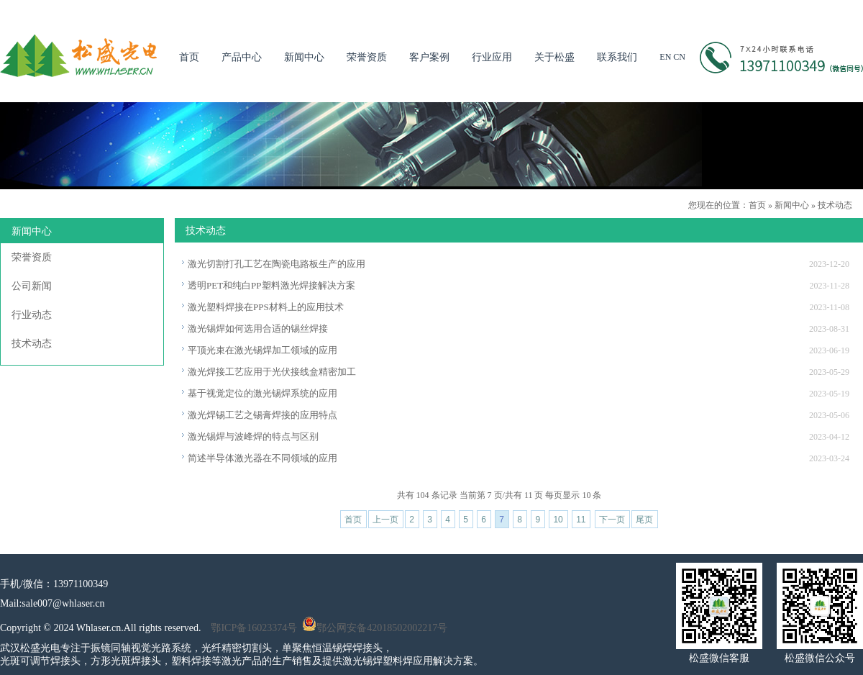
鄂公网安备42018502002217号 (374, 627)
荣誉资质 (367, 57)
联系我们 (617, 57)
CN (679, 57)
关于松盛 (554, 57)
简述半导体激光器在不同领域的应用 (262, 458)
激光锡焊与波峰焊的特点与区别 (253, 436)
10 (557, 520)
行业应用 (492, 57)
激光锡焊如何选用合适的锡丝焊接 (258, 328)
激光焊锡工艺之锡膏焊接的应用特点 (262, 414)
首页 (189, 57)
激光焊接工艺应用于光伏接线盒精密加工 (272, 371)
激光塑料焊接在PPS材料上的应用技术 (266, 307)
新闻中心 (304, 57)
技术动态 (835, 205)
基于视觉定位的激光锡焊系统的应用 (262, 393)
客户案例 (429, 57)
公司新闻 (32, 286)
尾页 (644, 520)
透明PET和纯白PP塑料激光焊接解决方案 (271, 285)
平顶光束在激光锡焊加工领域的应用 (262, 350)
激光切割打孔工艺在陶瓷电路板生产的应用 (276, 263)
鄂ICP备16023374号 (254, 627)
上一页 (385, 520)
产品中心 (242, 57)
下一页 (612, 520)
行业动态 (32, 314)
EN (665, 57)
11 (580, 520)
